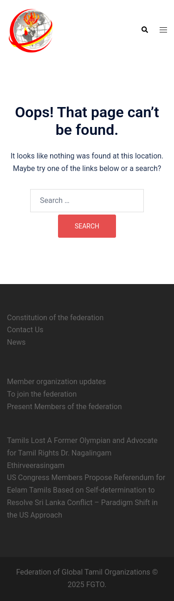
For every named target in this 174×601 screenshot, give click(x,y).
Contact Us (25, 329)
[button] (144, 30)
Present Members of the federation (64, 406)
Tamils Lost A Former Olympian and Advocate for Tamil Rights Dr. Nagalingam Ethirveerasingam (82, 453)
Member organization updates (56, 381)
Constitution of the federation (55, 317)
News (16, 342)
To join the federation (42, 394)
